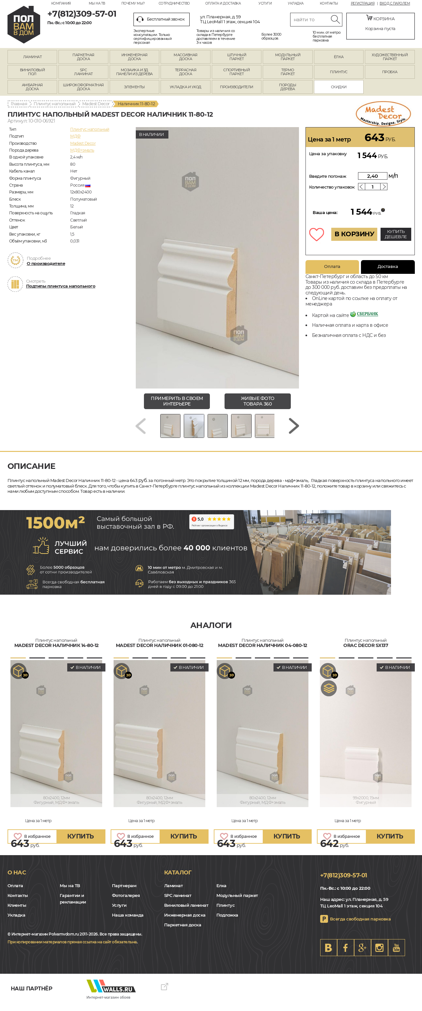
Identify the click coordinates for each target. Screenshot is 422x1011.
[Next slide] (294, 429)
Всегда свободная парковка (360, 926)
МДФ (75, 136)
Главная (19, 103)
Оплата (332, 266)
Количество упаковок (332, 187)
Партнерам (124, 892)
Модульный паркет (237, 902)
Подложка (227, 921)
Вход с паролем (395, 4)
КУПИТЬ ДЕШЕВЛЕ (396, 234)
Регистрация (363, 4)
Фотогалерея (126, 902)
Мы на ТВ (97, 3)
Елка (221, 892)
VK (328, 954)
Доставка (388, 266)
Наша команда (128, 921)
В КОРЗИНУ (354, 234)
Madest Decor (96, 103)
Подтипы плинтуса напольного (61, 286)
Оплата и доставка (223, 3)
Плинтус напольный (55, 103)
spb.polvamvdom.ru (24, 24)
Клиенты (17, 912)
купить (80, 843)
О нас (17, 879)
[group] (217, 258)
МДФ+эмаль (82, 150)
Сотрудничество (174, 3)
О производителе (46, 263)
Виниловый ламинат (186, 912)
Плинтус (225, 912)
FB (345, 954)
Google (362, 954)
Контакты (329, 3)
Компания (61, 3)
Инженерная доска (185, 921)
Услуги (265, 3)
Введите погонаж (327, 176)
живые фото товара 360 (257, 401)
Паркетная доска (182, 931)
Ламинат (173, 892)
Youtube (396, 954)
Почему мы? (133, 3)
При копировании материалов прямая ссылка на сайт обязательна (72, 949)
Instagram (379, 954)
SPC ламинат (178, 902)
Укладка (296, 3)
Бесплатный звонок (160, 19)
